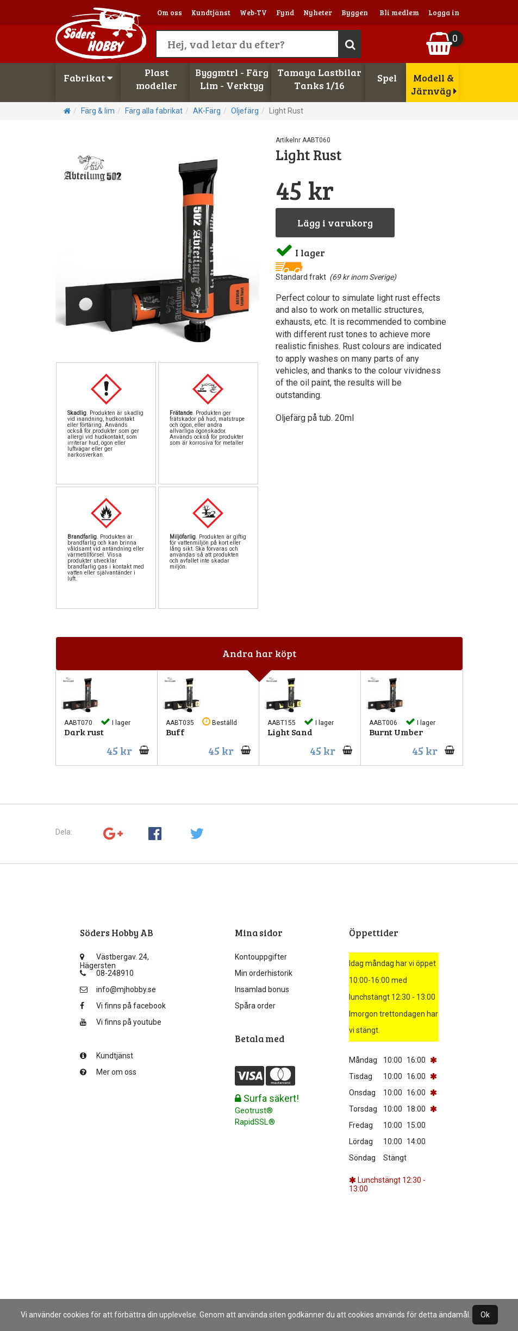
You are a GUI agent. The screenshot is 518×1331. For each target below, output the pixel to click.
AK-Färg (207, 110)
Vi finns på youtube (120, 1022)
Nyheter (317, 12)
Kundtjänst (210, 12)
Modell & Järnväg (434, 84)
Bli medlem (399, 12)
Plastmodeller (156, 79)
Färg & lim (98, 110)
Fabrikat (88, 77)
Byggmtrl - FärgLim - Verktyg (232, 79)
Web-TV (253, 12)
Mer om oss (108, 1072)
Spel (387, 77)
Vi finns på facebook (123, 1005)
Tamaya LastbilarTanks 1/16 (319, 79)
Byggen (354, 12)
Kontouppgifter (261, 956)
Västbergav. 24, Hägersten (114, 959)
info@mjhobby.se (118, 989)
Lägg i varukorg (335, 222)
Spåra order (255, 1005)
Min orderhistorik (263, 973)
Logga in (443, 12)
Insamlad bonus (262, 989)
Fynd (285, 12)
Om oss (169, 12)
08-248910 (107, 973)
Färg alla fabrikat (154, 110)
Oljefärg (245, 110)
